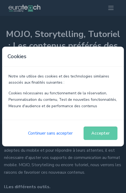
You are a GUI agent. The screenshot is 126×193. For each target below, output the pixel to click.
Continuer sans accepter (50, 133)
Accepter (100, 133)
